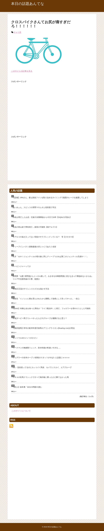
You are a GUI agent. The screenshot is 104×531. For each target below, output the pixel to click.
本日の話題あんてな (27, 4)
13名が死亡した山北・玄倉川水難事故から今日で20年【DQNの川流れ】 (42, 217)
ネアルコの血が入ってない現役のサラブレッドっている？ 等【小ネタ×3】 (43, 237)
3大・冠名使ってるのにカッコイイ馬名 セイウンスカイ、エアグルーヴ (42, 367)
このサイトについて (21, 411)
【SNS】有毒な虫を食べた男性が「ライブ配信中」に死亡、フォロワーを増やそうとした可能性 (52, 308)
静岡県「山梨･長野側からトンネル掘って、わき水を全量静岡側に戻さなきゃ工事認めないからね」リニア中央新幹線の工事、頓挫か (53, 277)
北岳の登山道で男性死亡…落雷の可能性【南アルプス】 (35, 227)
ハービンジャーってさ (22, 266)
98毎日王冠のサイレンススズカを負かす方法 (31, 289)
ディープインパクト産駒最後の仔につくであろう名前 (34, 247)
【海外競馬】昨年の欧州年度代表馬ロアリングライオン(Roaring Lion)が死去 (44, 328)
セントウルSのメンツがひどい (25, 338)
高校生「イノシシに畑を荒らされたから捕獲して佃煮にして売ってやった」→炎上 (46, 299)
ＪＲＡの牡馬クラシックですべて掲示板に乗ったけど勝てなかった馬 (41, 377)
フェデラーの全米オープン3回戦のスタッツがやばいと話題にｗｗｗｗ (41, 358)
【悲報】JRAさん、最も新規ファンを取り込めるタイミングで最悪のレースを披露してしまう (50, 198)
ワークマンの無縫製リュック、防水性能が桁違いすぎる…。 (37, 348)
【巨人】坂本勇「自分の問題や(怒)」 (28, 387)
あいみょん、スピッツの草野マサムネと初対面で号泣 (34, 207)
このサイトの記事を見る (21, 71)
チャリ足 (17, 32)
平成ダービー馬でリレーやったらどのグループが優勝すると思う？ (40, 318)
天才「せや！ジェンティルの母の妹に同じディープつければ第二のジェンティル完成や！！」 (51, 256)
